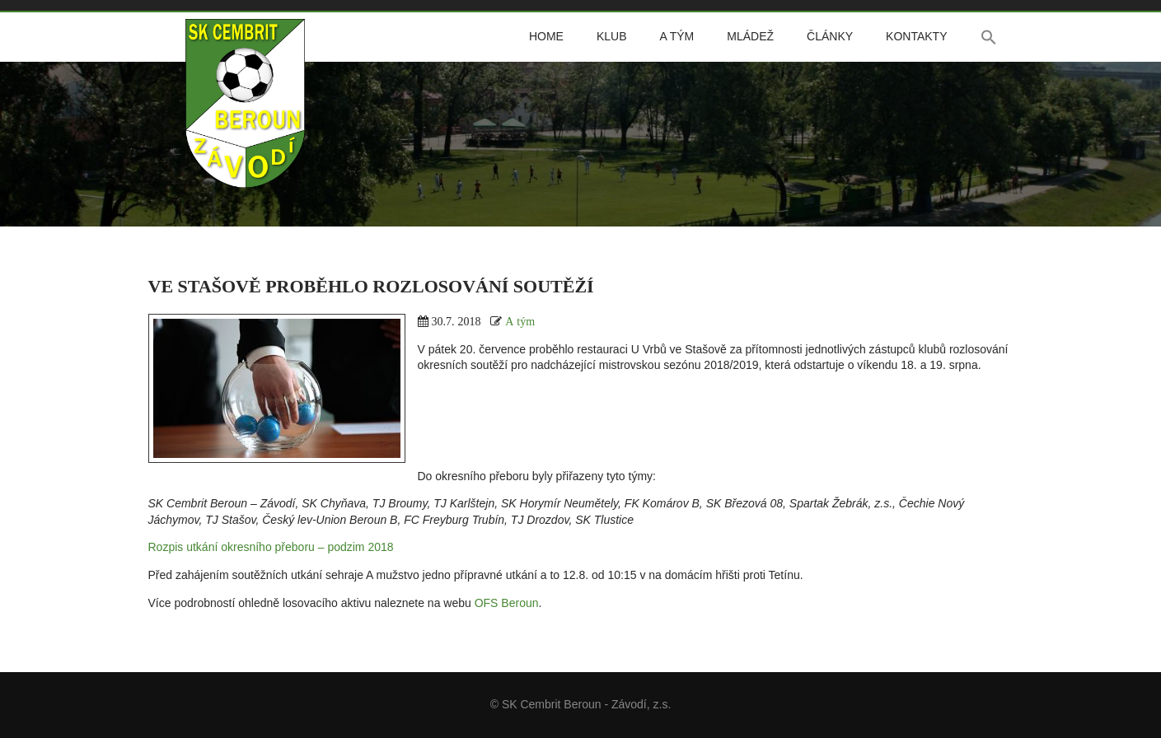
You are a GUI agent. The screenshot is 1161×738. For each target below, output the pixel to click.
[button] (989, 37)
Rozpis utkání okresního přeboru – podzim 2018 (271, 547)
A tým (676, 36)
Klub (612, 36)
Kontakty (916, 36)
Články (830, 36)
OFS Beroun (507, 603)
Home (546, 36)
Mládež (750, 36)
